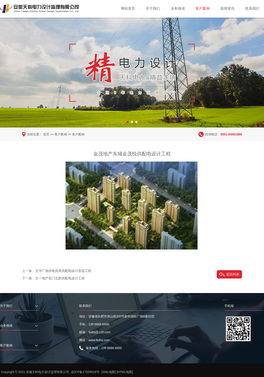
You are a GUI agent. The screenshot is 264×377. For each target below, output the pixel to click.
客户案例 (203, 8)
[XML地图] (109, 372)
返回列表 (232, 274)
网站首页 (128, 8)
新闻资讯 (227, 8)
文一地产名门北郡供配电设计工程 (60, 278)
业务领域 (178, 8)
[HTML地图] (125, 372)
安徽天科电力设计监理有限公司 (47, 372)
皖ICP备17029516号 (85, 372)
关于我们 (153, 8)
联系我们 (252, 8)
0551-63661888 (231, 134)
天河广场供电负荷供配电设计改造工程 (63, 271)
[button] (127, 122)
